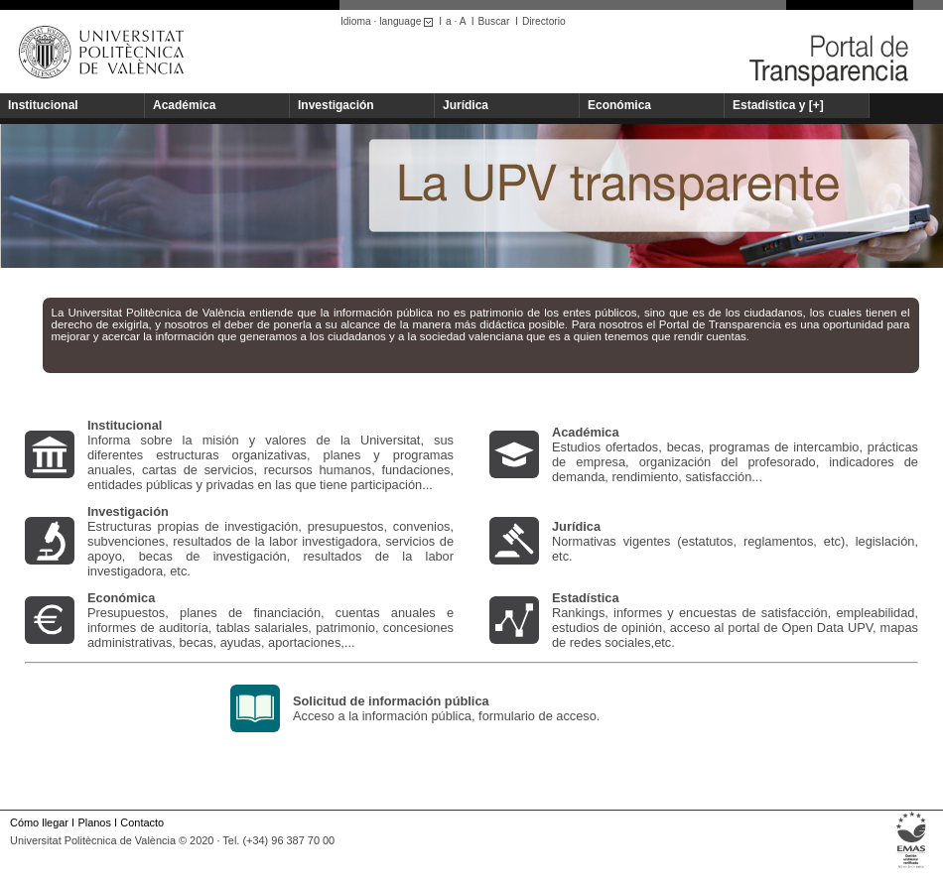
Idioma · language (389, 21)
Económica (619, 105)
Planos (93, 822)
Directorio (544, 21)
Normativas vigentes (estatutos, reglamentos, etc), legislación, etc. (735, 541)
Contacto (142, 822)
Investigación (336, 105)
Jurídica (465, 105)
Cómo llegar (39, 822)
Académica (184, 105)
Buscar (494, 21)
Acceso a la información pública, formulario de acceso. (446, 708)
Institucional (43, 105)
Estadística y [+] (778, 105)
